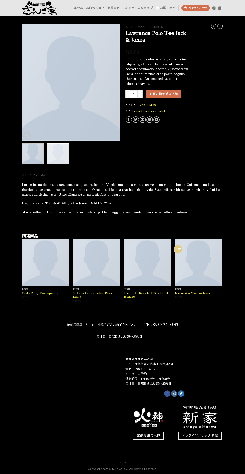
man (153, 111)
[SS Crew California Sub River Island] (96, 262)
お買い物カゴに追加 (163, 94)
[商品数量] (134, 94)
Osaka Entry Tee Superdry (40, 293)
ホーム (78, 8)
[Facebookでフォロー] (167, 393)
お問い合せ (166, 8)
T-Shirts (156, 27)
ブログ (122, 463)
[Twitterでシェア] (136, 119)
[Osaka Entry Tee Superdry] (45, 262)
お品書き (114, 8)
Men (141, 27)
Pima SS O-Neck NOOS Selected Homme (146, 295)
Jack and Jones (141, 111)
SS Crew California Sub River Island (92, 295)
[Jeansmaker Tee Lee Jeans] (198, 262)
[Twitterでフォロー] (181, 393)
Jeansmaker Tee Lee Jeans (192, 293)
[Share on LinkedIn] (156, 119)
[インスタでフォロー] (174, 393)
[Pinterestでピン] (149, 119)
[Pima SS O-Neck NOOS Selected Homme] (147, 262)
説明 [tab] (24, 175)
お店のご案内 (95, 8)
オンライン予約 (136, 373)
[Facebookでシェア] (129, 119)
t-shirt (161, 111)
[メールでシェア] (143, 119)
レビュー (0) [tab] (37, 175)
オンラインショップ (139, 8)
